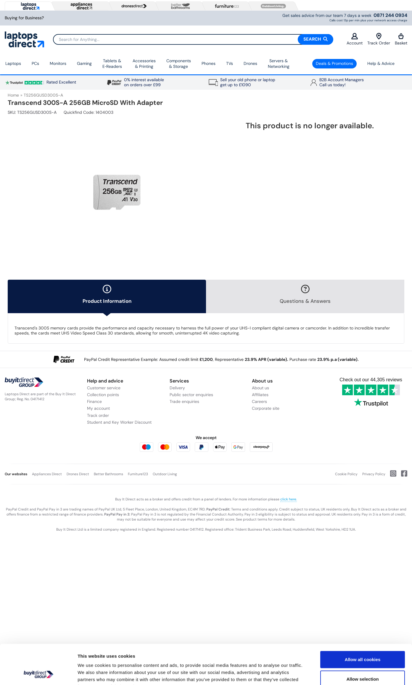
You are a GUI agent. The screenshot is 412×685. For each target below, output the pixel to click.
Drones (250, 63)
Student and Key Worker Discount (119, 422)
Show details (310, 673)
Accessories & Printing (144, 63)
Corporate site (265, 408)
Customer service (103, 387)
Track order (98, 415)
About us (260, 387)
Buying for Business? (24, 17)
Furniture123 (138, 474)
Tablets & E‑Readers (112, 63)
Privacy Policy (373, 474)
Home (13, 95)
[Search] (193, 39)
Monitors (58, 63)
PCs (35, 63)
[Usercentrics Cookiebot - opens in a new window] (38, 673)
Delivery (177, 387)
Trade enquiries (184, 401)
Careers (259, 401)
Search (315, 39)
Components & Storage (178, 63)
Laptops (13, 63)
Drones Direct (78, 474)
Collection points (103, 394)
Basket (401, 39)
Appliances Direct (47, 474)
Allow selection (362, 641)
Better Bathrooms (108, 474)
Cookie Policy (346, 474)
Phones (208, 63)
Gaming (84, 63)
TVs (229, 63)
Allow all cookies (363, 622)
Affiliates (260, 394)
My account (98, 408)
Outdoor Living (165, 474)
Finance (94, 401)
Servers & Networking (278, 63)
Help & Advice (381, 63)
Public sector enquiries (191, 394)
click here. (288, 499)
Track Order (378, 39)
